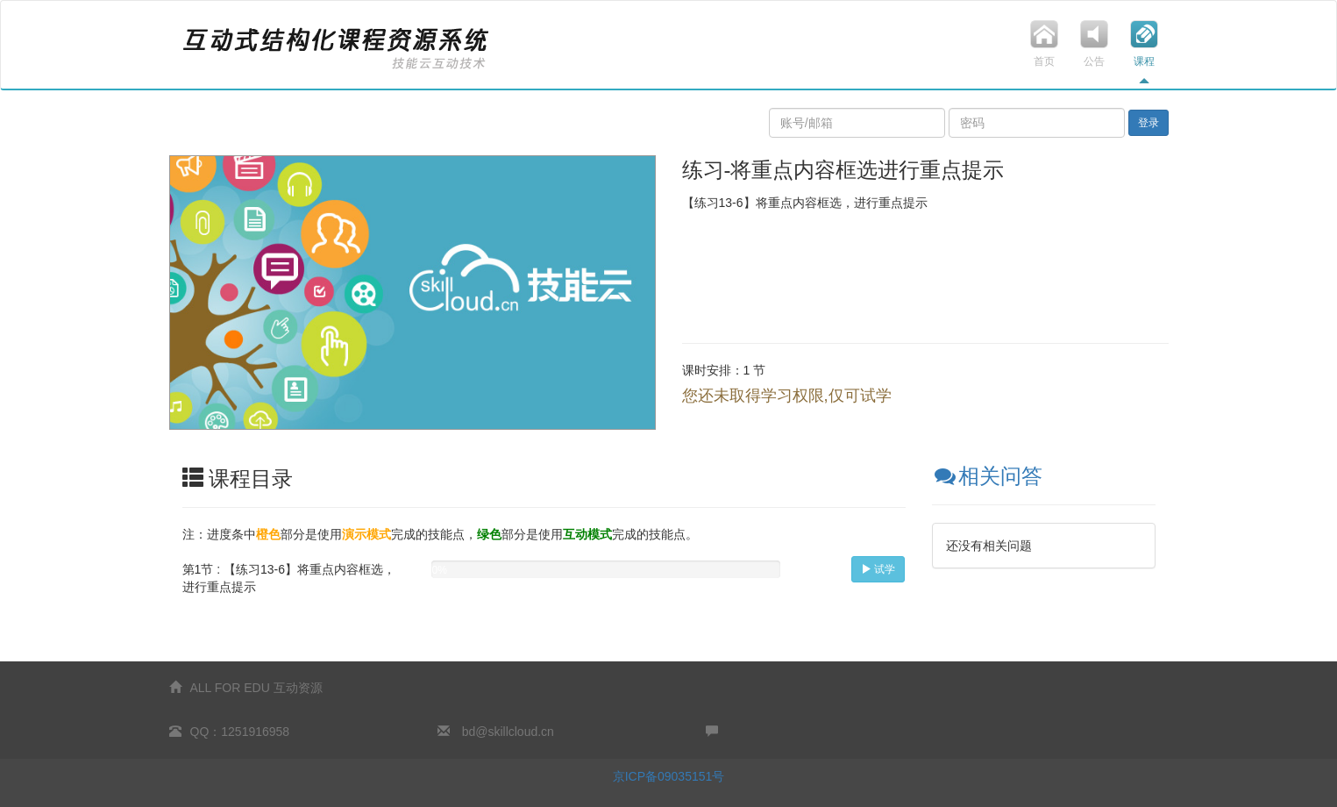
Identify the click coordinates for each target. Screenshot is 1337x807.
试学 (878, 569)
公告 (1094, 52)
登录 (1148, 123)
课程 (1144, 52)
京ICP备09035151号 (669, 776)
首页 (1045, 52)
